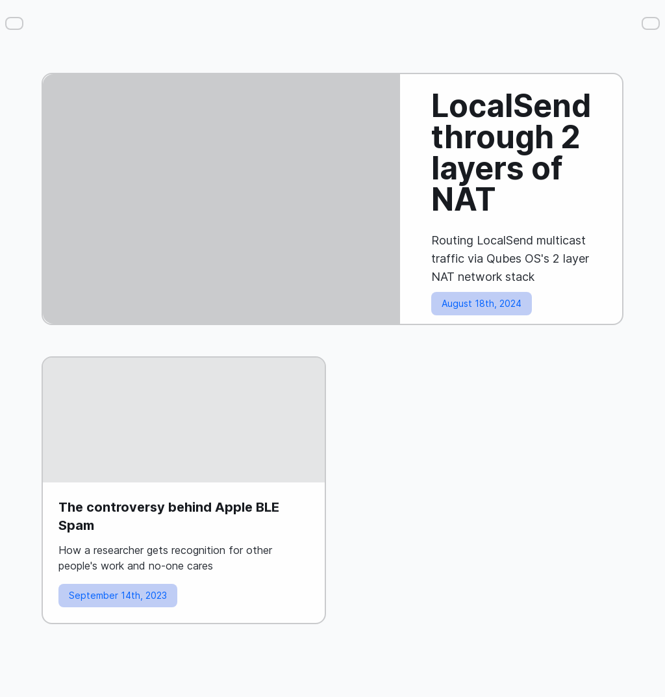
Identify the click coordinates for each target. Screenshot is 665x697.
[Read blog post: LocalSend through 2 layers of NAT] (332, 199)
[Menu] (14, 23)
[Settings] (651, 23)
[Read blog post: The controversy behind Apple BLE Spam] (184, 490)
